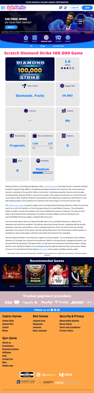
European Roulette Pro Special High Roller (36, 286)
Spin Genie (43, 249)
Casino (58, 41)
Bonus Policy (66, 324)
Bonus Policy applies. (15, 33)
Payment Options (10, 349)
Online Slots (8, 320)
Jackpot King (39, 320)
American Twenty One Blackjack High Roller (59, 286)
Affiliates (6, 352)
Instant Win (46, 41)
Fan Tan (12, 286)
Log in (75, 7)
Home (26, 41)
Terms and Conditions (70, 327)
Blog (4, 362)
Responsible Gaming (69, 320)
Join (87, 7)
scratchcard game (51, 186)
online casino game (16, 205)
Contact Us (7, 359)
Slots (34, 41)
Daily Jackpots (40, 330)
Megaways (38, 324)
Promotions (8, 346)
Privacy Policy (66, 330)
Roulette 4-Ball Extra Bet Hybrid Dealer (82, 286)
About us (6, 342)
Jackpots (37, 327)
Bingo (67, 41)
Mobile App (7, 365)
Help (4, 355)
